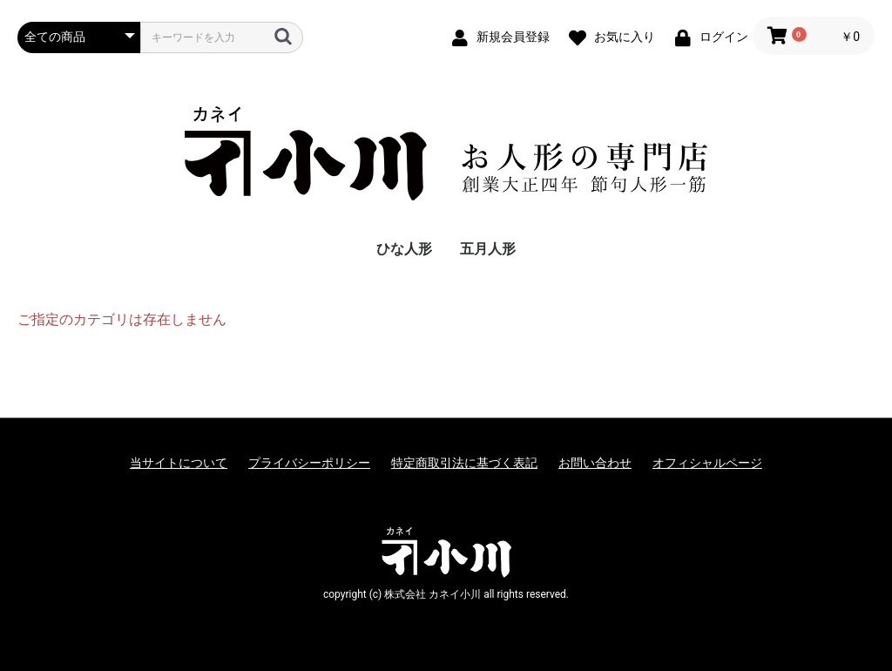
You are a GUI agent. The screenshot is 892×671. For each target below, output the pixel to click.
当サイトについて (178, 463)
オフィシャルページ (707, 463)
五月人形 (488, 249)
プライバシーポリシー (309, 463)
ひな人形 (404, 249)
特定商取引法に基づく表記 (464, 463)
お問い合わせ (595, 463)
